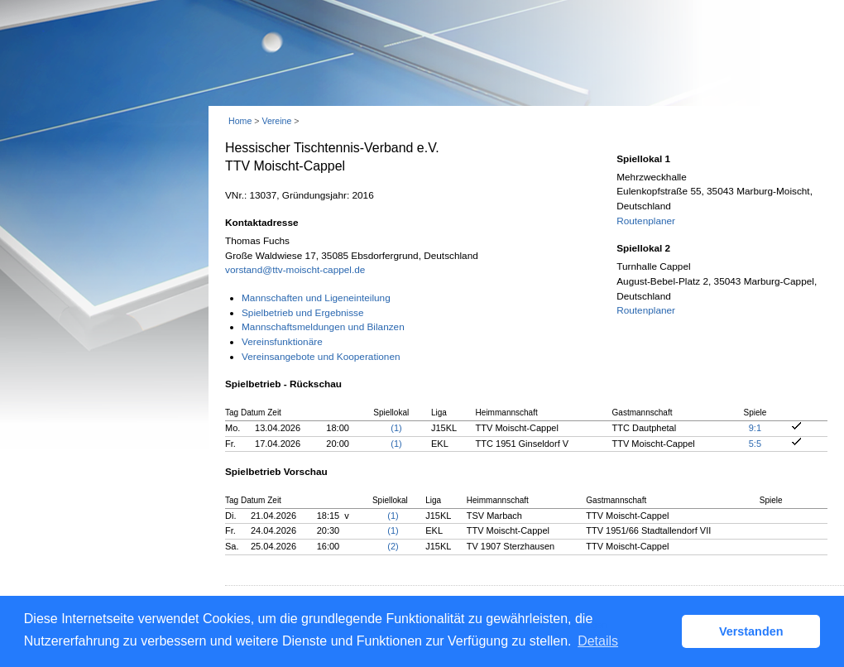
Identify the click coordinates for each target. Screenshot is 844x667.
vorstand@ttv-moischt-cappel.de (295, 270)
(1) (396, 428)
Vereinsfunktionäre (282, 342)
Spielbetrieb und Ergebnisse (303, 313)
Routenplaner (645, 221)
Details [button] (598, 641)
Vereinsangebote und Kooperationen (321, 356)
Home (240, 121)
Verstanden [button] (751, 631)
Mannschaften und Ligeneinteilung (316, 298)
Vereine (276, 121)
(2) (392, 546)
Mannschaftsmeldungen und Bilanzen (323, 327)
